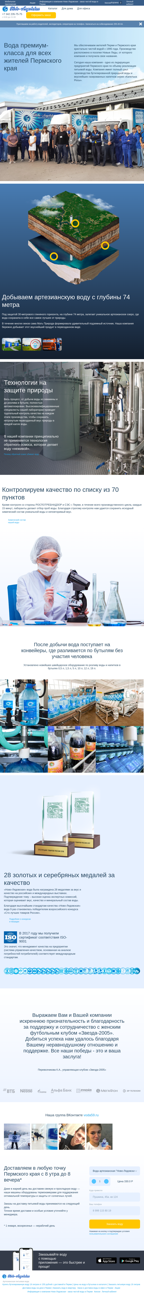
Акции (32, 3)
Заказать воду (114, 1224)
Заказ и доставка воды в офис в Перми (95, 1288)
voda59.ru (91, 1115)
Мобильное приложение (9, 2)
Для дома (67, 8)
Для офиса (83, 8)
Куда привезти (95, 1190)
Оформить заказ (41, 15)
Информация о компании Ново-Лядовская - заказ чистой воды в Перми (69, 2)
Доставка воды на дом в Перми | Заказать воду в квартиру (49, 1288)
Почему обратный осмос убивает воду (21, 454)
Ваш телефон (95, 1204)
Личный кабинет (134, 2)
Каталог (52, 8)
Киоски (108, 3)
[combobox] (114, 1197)
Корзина (114, 2)
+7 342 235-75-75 (12, 14)
